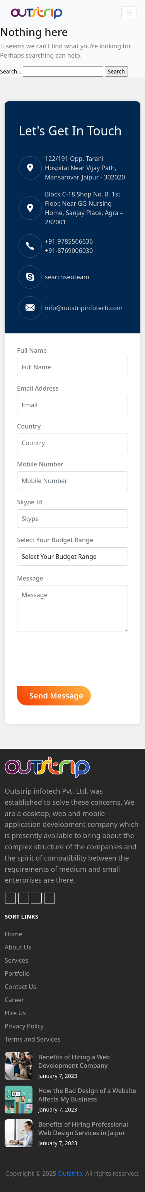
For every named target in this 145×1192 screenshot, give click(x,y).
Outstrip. (71, 1173)
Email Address (38, 388)
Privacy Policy (24, 1026)
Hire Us (15, 1013)
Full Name (32, 350)
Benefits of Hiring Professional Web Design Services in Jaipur (83, 1128)
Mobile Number (40, 464)
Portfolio (17, 973)
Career (14, 1000)
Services (16, 960)
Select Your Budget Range (55, 540)
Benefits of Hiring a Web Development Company (74, 1061)
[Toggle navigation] (129, 12)
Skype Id (29, 502)
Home (13, 934)
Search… (10, 71)
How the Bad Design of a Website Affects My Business (87, 1094)
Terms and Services (32, 1039)
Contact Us (20, 986)
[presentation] (76, 661)
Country (29, 426)
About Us (18, 947)
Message (30, 578)
